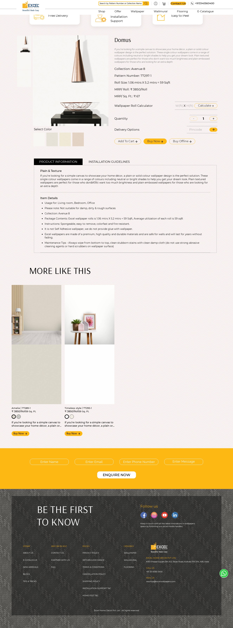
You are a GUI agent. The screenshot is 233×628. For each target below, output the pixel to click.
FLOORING (129, 567)
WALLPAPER (130, 553)
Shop (101, 11)
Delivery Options (126, 129)
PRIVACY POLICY (91, 553)
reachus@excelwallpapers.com (161, 581)
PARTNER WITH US (60, 560)
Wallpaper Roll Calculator (133, 105)
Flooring (182, 11)
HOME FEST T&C (90, 595)
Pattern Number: (127, 75)
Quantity (121, 118)
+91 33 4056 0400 (154, 571)
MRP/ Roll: (122, 89)
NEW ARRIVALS (30, 567)
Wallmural (160, 11)
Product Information (58, 161)
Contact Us (178, 3)
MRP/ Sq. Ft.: (123, 96)
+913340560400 (204, 3)
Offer (118, 11)
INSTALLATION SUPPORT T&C (97, 588)
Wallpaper (137, 11)
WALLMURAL (130, 560)
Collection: (122, 68)
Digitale (140, 619)
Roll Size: (121, 82)
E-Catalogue (205, 11)
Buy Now (155, 141)
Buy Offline (182, 141)
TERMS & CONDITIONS (93, 567)
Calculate (206, 105)
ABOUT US (28, 553)
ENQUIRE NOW (116, 475)
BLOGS (26, 574)
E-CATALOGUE (30, 560)
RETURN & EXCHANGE (93, 560)
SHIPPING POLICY (91, 581)
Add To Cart (127, 141)
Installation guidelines (109, 161)
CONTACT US (57, 553)
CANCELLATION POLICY (94, 574)
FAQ (53, 567)
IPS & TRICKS (30, 581)
